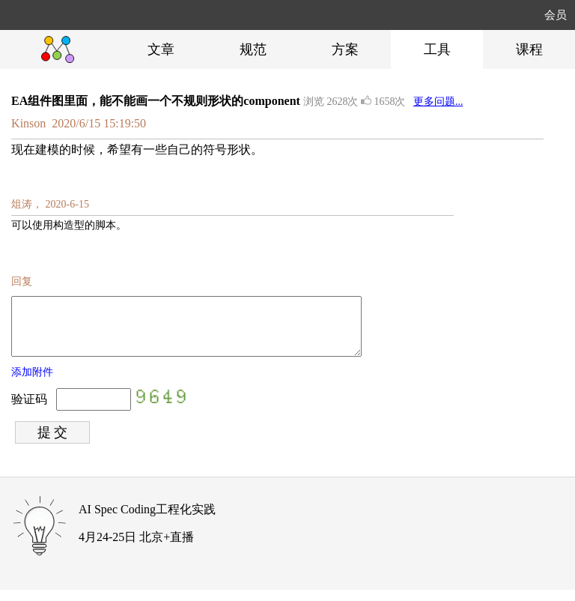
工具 (437, 49)
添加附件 (32, 383)
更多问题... (438, 101)
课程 (529, 49)
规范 (253, 49)
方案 (345, 49)
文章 (160, 49)
